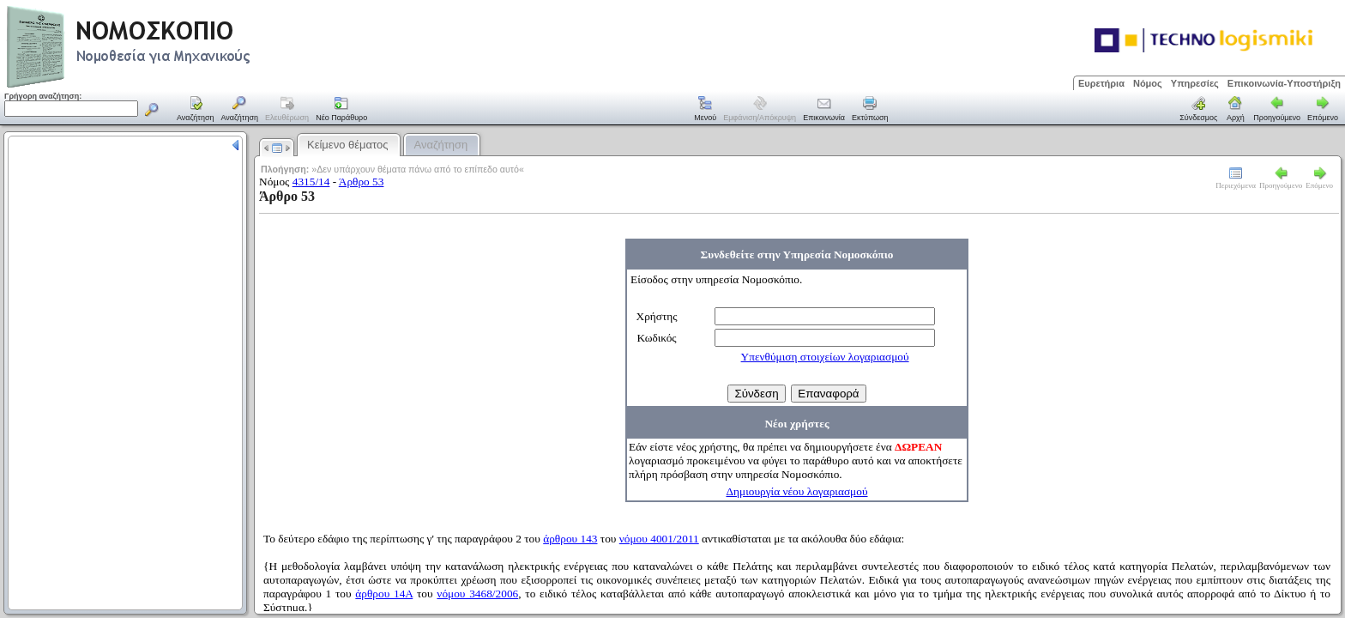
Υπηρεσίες (1195, 83)
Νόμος (1147, 83)
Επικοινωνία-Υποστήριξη (1284, 83)
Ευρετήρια (1101, 83)
